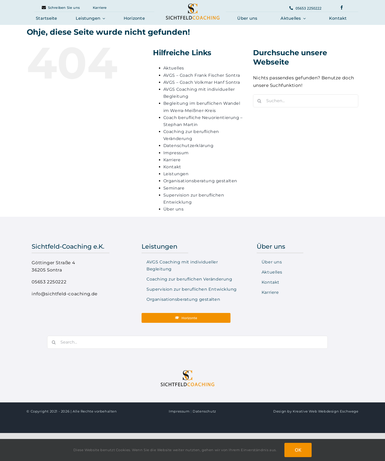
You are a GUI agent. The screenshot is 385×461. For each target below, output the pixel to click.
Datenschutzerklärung (188, 145)
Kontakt (172, 166)
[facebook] (342, 7)
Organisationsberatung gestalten (200, 180)
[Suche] (259, 100)
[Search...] (184, 342)
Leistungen (176, 173)
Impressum (176, 152)
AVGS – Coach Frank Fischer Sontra (201, 75)
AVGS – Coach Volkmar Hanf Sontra (201, 82)
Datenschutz (204, 411)
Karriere (172, 159)
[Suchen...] (306, 100)
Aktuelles (173, 68)
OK (298, 450)
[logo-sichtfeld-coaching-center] (192, 5)
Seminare (174, 188)
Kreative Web (305, 411)
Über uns (173, 209)
